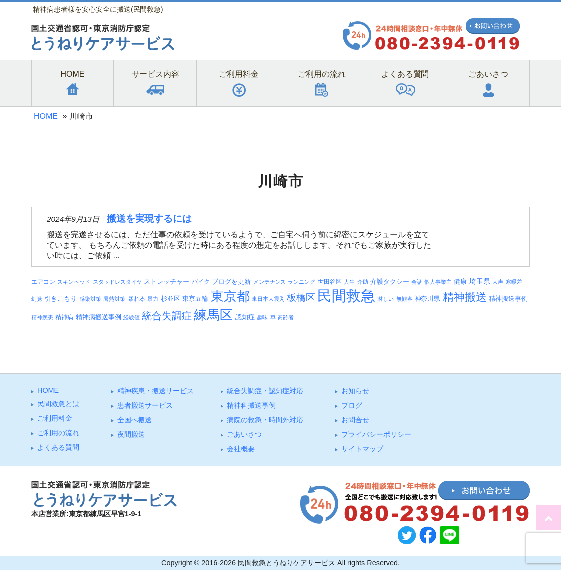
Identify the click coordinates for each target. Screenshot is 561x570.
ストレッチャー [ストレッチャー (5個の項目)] (166, 281)
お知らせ (355, 391)
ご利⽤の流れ (58, 433)
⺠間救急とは (58, 404)
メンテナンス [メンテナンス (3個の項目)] (269, 282)
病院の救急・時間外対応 (265, 420)
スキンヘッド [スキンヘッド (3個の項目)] (73, 282)
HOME (46, 116)
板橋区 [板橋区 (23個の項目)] (301, 297)
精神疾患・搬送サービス (155, 391)
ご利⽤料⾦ (54, 418)
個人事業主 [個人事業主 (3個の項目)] (438, 282)
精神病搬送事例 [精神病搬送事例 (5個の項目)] (98, 317)
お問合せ (355, 420)
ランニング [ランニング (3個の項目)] (301, 282)
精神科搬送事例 (251, 405)
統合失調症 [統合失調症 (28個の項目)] (167, 315)
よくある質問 (58, 447)
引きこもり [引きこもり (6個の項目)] (60, 298)
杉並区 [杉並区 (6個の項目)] (170, 298)
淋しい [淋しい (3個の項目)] (385, 299)
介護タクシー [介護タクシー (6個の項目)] (389, 281)
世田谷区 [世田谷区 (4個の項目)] (330, 281)
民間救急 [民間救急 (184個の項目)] (346, 295)
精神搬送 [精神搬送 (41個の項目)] (465, 297)
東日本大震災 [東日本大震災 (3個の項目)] (268, 299)
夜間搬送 (131, 434)
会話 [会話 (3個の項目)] (416, 282)
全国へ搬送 (134, 420)
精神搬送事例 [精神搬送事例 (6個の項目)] (508, 298)
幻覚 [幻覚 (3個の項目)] (36, 299)
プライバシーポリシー (376, 434)
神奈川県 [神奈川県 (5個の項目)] (427, 298)
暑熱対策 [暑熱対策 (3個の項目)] (114, 299)
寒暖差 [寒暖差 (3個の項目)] (514, 282)
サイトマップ (362, 449)
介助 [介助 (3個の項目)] (362, 282)
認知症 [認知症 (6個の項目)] (245, 317)
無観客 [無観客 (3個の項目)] (404, 299)
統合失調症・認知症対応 (265, 391)
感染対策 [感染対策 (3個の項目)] (90, 299)
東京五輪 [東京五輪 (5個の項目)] (195, 298)
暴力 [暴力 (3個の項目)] (152, 299)
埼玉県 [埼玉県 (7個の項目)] (479, 281)
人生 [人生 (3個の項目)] (349, 282)
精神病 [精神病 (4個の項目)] (64, 317)
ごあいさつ (244, 434)
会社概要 (241, 449)
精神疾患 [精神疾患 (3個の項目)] (42, 317)
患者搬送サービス (145, 405)
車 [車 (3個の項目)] (273, 317)
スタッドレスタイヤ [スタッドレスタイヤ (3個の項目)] (117, 282)
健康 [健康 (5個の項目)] (460, 281)
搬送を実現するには (149, 218)
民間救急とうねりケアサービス (286, 563)
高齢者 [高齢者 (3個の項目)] (286, 317)
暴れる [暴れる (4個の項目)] (136, 298)
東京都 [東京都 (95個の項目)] (230, 296)
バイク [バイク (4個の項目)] (201, 281)
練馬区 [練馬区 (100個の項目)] (213, 314)
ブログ (351, 405)
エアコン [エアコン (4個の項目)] (43, 281)
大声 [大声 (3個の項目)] (497, 282)
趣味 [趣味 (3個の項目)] (262, 317)
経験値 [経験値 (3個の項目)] (131, 317)
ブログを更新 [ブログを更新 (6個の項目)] (231, 281)
